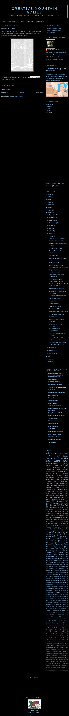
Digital (63, 610)
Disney (54, 586)
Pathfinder (48, 582)
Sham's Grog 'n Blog (54, 434)
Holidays (56, 503)
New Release (58, 624)
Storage (62, 661)
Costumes (56, 610)
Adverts (64, 570)
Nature (64, 604)
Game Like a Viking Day (59, 618)
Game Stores (62, 600)
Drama (63, 616)
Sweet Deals (59, 495)
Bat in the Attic (52, 390)
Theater (57, 596)
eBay (55, 541)
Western (48, 616)
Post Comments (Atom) (16, 96)
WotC (56, 558)
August (51, 225)
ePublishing (64, 558)
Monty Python (64, 622)
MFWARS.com (50, 32)
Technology (50, 473)
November (52, 217)
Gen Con (64, 649)
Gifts (67, 564)
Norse (53, 655)
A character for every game (56, 392)
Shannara (58, 627)
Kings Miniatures (53, 426)
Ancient (52, 548)
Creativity (56, 578)
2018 (49, 202)
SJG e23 (49, 112)
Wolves (58, 667)
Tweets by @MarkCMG (52, 186)
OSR (58, 655)
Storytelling (61, 568)
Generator (48, 651)
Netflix (47, 606)
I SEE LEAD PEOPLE (54, 406)
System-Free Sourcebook (52, 639)
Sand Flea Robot (54, 303)
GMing (52, 525)
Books (48, 499)
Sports (56, 608)
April (50, 236)
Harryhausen (49, 612)
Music (47, 517)
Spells (57, 661)
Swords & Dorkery (53, 395)
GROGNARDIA (52, 379)
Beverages (52, 539)
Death (58, 598)
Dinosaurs (48, 633)
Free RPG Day (50, 600)
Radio (64, 582)
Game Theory (56, 633)
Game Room (58, 564)
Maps (61, 653)
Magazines (49, 545)
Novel (66, 586)
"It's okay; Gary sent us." (55, 421)
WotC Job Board (54, 263)
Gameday (61, 497)
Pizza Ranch (49, 657)
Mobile (48, 655)
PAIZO (48, 110)
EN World (57, 531)
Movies (64, 458)
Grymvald (48, 602)
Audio (55, 643)
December (52, 215)
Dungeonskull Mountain (55, 431)
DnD (58, 481)
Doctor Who (64, 523)
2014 (49, 210)
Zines (61, 630)
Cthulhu (63, 562)
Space (56, 523)
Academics (64, 541)
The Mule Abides (53, 418)
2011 (49, 359)
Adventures (60, 501)
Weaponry (48, 578)
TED (67, 661)
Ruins (64, 637)
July (50, 228)
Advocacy (63, 596)
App (59, 641)
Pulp (65, 657)
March (51, 348)
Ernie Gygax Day (62, 645)
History (66, 507)
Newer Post (4, 92)
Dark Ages (48, 645)
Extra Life (55, 647)
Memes (66, 653)
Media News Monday (54, 493)
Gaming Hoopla (50, 620)
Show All (66, 444)
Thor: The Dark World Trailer (57, 241)
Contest (61, 552)
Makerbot (48, 653)
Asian (52, 631)
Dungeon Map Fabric (55, 306)
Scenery (60, 606)
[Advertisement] (54, 147)
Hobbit (48, 501)
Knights (64, 620)
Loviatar (64, 633)
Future (58, 592)
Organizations (56, 635)
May (50, 233)
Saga (52, 661)
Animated (63, 588)
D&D (62, 556)
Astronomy (49, 643)
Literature (53, 505)
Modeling (56, 604)
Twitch (47, 667)
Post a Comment (6, 89)
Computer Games (51, 527)
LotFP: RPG (51, 429)
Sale (66, 547)
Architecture (65, 641)
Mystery (64, 580)
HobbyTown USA (57, 651)
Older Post (39, 92)
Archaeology (49, 590)
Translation (57, 665)
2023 (49, 194)
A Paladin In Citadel (54, 437)
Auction (51, 547)
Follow (22, 22)
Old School (60, 491)
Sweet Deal (52, 562)
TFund (49, 663)
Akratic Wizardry (53, 403)
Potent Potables (58, 657)
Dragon (64, 578)
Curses (64, 631)
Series (66, 606)
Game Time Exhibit (54, 298)
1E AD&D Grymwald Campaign (58, 560)
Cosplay (61, 643)
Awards (66, 519)
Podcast (51, 568)
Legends (60, 586)
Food (63, 517)
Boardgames (52, 463)
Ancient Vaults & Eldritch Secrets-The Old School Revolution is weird (56, 375)
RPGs (57, 456)
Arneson (48, 631)
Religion (59, 637)
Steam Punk (54, 630)
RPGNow (49, 106)
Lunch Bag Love (53, 255)
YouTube (64, 453)
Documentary (49, 592)
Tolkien (11, 79)
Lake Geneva (64, 574)
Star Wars (49, 497)
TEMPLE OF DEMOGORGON (57, 387)
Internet (64, 602)
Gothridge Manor (53, 400)
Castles (57, 572)
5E (65, 630)
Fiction (59, 509)
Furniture (48, 580)
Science (60, 489)
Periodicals (63, 655)
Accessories (63, 465)
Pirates (64, 576)
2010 (49, 361)
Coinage (48, 586)
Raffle (52, 637)
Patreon (61, 626)
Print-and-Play (13, 22)
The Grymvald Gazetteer (53, 30)
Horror (63, 527)
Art (7, 79)
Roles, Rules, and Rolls (55, 413)
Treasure (64, 665)
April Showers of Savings (56, 288)
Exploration (48, 647)
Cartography (49, 572)
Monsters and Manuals (55, 384)
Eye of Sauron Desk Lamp (56, 314)
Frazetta (48, 618)
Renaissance (57, 659)
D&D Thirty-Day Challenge (55, 529)
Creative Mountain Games (35, 10)
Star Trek (64, 505)
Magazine (56, 576)
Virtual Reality (61, 614)
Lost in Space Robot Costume (57, 295)
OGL (55, 626)
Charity (62, 548)
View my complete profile (54, 59)
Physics (64, 635)
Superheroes (54, 507)
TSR (50, 537)
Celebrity (63, 572)
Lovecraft (55, 622)
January (51, 353)
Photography (64, 566)
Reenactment (49, 659)
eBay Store (49, 104)
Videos (49, 453)
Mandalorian (55, 653)
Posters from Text (54, 301)
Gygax (48, 519)
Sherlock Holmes (55, 594)
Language (48, 622)
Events (57, 461)
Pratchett (63, 612)
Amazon (56, 616)
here (25, 35)
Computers (55, 517)
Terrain (66, 545)
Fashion (52, 521)
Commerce (58, 631)
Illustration (55, 574)
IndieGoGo (56, 602)
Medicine (48, 551)
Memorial (48, 604)
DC (65, 643)
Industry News (59, 499)
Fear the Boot (52, 442)
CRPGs (48, 610)
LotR (57, 612)
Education (62, 515)
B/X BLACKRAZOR (54, 382)
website (61, 525)
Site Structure (40, 22)
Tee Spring (57, 663)
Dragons (54, 535)
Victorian (53, 667)
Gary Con (55, 533)
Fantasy (48, 491)
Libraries (50, 566)
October (51, 220)
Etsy (64, 598)
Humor (49, 458)
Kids (64, 592)
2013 (49, 212)
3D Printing (56, 570)
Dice (47, 503)
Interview (57, 537)
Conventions (50, 469)
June (51, 231)
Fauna (61, 647)
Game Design (64, 535)
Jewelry (58, 620)
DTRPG (48, 108)
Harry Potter (56, 580)
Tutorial (48, 541)
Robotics (48, 531)
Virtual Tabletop (60, 584)
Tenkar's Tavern (53, 398)
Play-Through (57, 582)
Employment (49, 564)
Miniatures (58, 513)
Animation (49, 552)
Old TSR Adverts (54, 317)
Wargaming (64, 483)
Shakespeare (49, 584)
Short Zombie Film (54, 309)
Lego (49, 576)
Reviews (65, 537)
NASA (47, 594)
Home (4, 22)
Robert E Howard (59, 551)
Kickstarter (57, 467)
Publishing (50, 588)
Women (63, 667)
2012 (49, 356)
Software (50, 608)
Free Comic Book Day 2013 (57, 238)
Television (59, 471)
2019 (49, 199)
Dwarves (54, 645)
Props (47, 637)
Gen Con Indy (60, 543)
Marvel (62, 539)
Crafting (48, 574)
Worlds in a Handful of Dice (56, 415)
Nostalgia (49, 465)
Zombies (48, 570)
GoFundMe (49, 554)
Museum (61, 554)
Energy (51, 543)
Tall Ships (63, 639)
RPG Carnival (50, 614)
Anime (47, 641)
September (52, 223)
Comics (51, 509)
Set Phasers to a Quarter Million (58, 311)
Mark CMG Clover (54, 49)
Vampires (63, 608)
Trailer (66, 503)
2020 (49, 197)
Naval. (49, 624)
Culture (64, 590)
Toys (55, 511)
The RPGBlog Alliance (34, 710)
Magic (64, 651)
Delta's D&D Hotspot (54, 439)
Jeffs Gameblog (53, 423)
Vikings (57, 588)
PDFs (57, 566)
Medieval (56, 519)
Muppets (48, 635)
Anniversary (53, 641)
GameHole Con (55, 649)
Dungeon (59, 547)
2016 (49, 205)
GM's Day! (30, 22)
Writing (63, 533)
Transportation (50, 556)
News (58, 545)
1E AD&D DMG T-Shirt (55, 248)
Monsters (48, 558)
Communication (50, 598)
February (52, 350)
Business (57, 590)
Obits (47, 535)
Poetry (53, 606)
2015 (49, 207)
